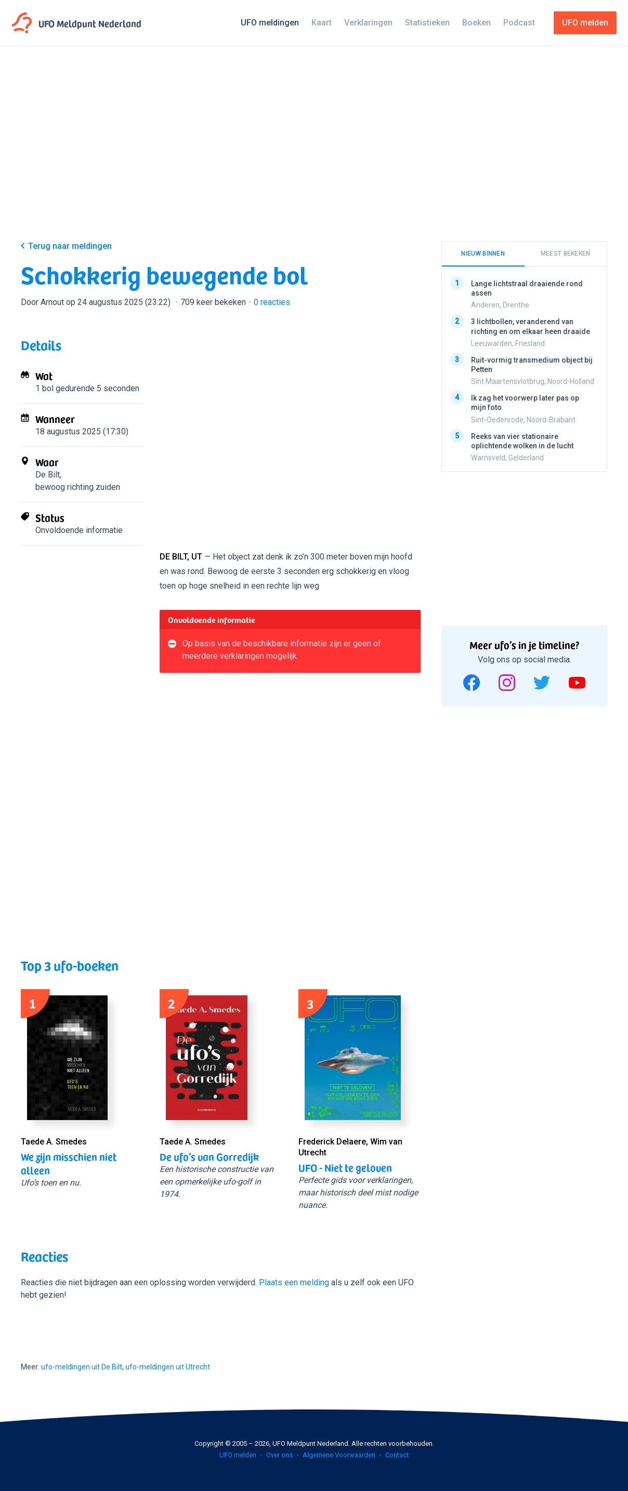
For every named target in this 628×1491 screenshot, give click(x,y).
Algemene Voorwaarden (339, 1455)
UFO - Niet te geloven (345, 1167)
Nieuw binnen (483, 253)
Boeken (476, 23)
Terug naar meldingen (70, 246)
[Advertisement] (314, 151)
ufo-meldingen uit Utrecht (167, 1367)
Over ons (279, 1455)
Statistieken (427, 23)
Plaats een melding (294, 1282)
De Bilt (47, 475)
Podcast (519, 23)
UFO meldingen (270, 23)
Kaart (321, 23)
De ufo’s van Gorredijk (209, 1156)
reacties (272, 302)
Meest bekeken (566, 253)
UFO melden (237, 1455)
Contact (397, 1455)
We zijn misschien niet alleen (68, 1163)
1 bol (44, 388)
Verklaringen (368, 23)
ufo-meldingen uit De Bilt (81, 1367)
